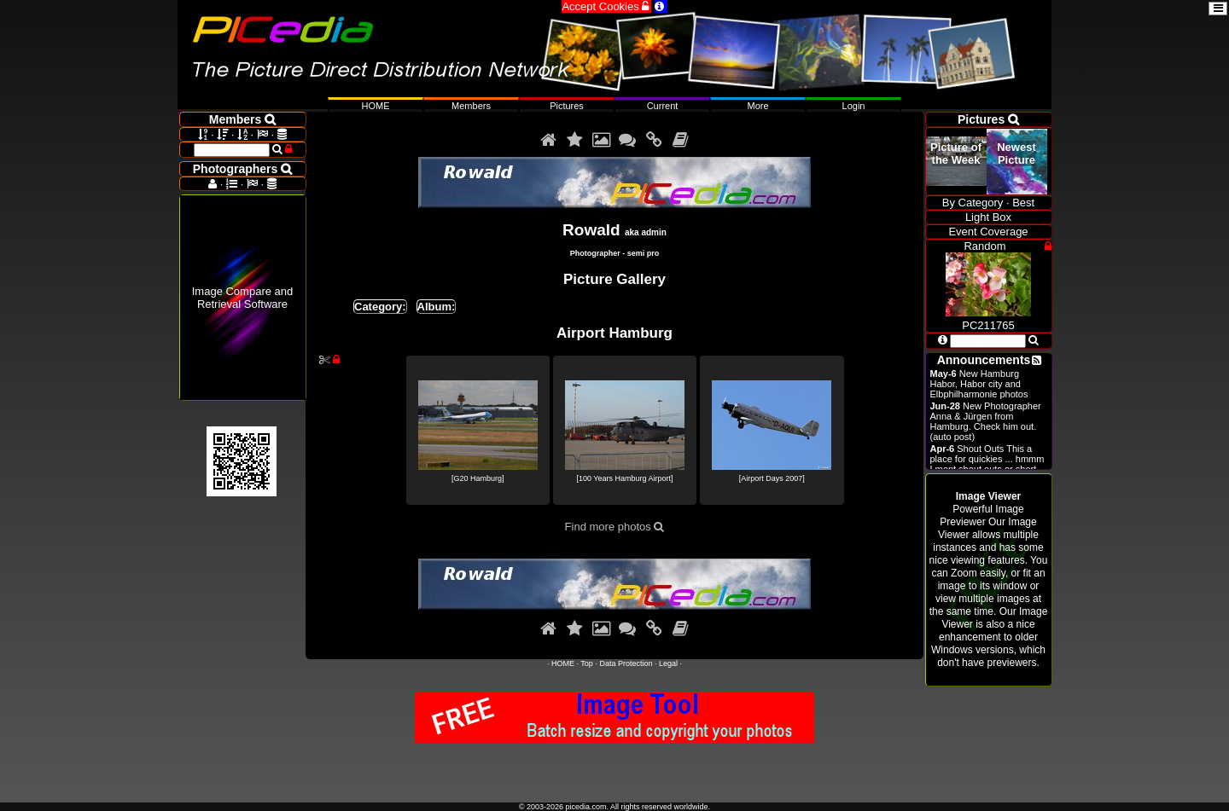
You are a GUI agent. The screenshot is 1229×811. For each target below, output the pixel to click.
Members (471, 106)
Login (853, 106)
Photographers (242, 169)
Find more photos (615, 526)
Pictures (567, 106)
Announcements (984, 360)
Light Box (988, 217)
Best (1023, 202)
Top (586, 663)
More (757, 106)
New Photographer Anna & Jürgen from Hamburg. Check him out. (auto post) (985, 421)
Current (663, 106)
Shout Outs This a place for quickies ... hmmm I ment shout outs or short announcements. (987, 463)
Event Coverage (988, 231)
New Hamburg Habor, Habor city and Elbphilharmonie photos (979, 383)
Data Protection (625, 663)
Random (984, 246)
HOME (562, 663)
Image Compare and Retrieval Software (243, 297)
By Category (973, 202)
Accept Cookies (606, 6)
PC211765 (988, 319)
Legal (668, 663)
